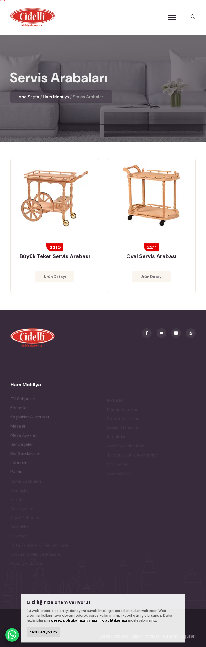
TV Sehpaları (22, 400)
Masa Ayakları (23, 437)
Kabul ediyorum (43, 632)
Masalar (18, 428)
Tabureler (19, 464)
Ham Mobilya (56, 97)
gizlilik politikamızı (109, 620)
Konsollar (19, 409)
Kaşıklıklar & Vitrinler (30, 418)
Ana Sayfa (29, 97)
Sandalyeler (21, 446)
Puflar (16, 473)
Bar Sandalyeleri (25, 455)
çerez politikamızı (68, 620)
